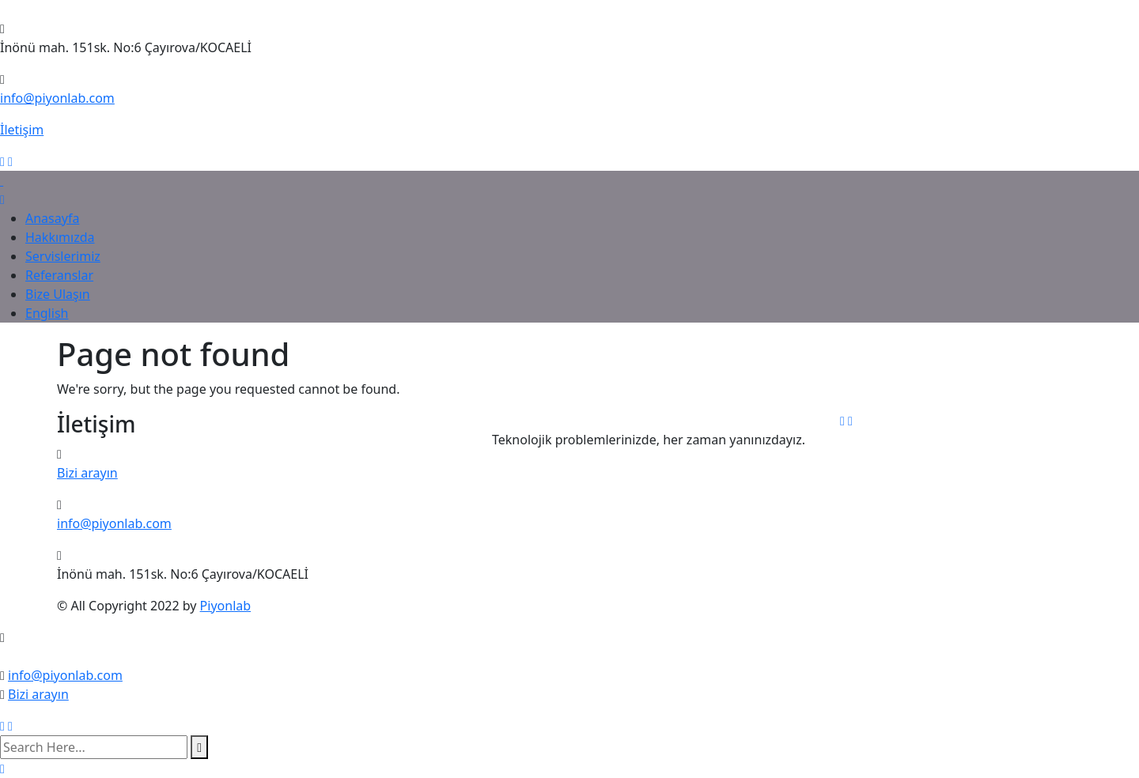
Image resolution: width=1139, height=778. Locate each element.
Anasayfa (52, 218)
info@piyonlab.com (57, 98)
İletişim (22, 129)
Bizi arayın (87, 473)
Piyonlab (225, 605)
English (46, 313)
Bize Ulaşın (57, 294)
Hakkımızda (59, 237)
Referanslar (59, 275)
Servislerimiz (62, 256)
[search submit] (199, 747)
